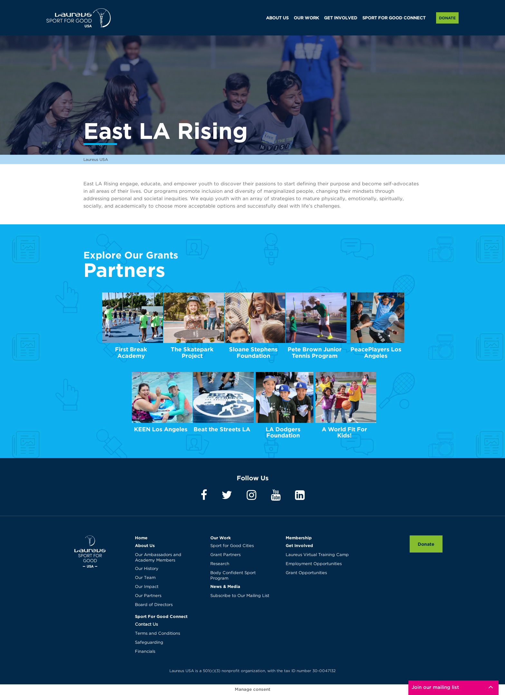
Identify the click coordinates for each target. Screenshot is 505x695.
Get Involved (299, 545)
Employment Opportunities (314, 564)
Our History (146, 569)
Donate (447, 18)
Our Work (220, 537)
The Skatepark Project (192, 352)
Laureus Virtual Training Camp (317, 555)
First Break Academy (131, 352)
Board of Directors (154, 605)
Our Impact (146, 587)
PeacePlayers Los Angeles (375, 352)
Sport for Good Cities (232, 546)
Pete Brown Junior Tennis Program (315, 352)
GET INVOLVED (340, 18)
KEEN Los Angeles (160, 429)
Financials (145, 651)
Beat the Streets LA (222, 429)
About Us (145, 545)
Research (219, 564)
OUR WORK (306, 18)
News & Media (225, 586)
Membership (299, 537)
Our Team (145, 578)
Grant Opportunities (306, 573)
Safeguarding (149, 642)
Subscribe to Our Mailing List (239, 596)
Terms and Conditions (157, 633)
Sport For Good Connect (161, 616)
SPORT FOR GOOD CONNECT (393, 18)
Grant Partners (225, 555)
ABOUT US (277, 18)
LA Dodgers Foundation (283, 432)
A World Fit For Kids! (344, 432)
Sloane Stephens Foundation (253, 352)
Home (141, 537)
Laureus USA (78, 18)
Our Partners (148, 596)
